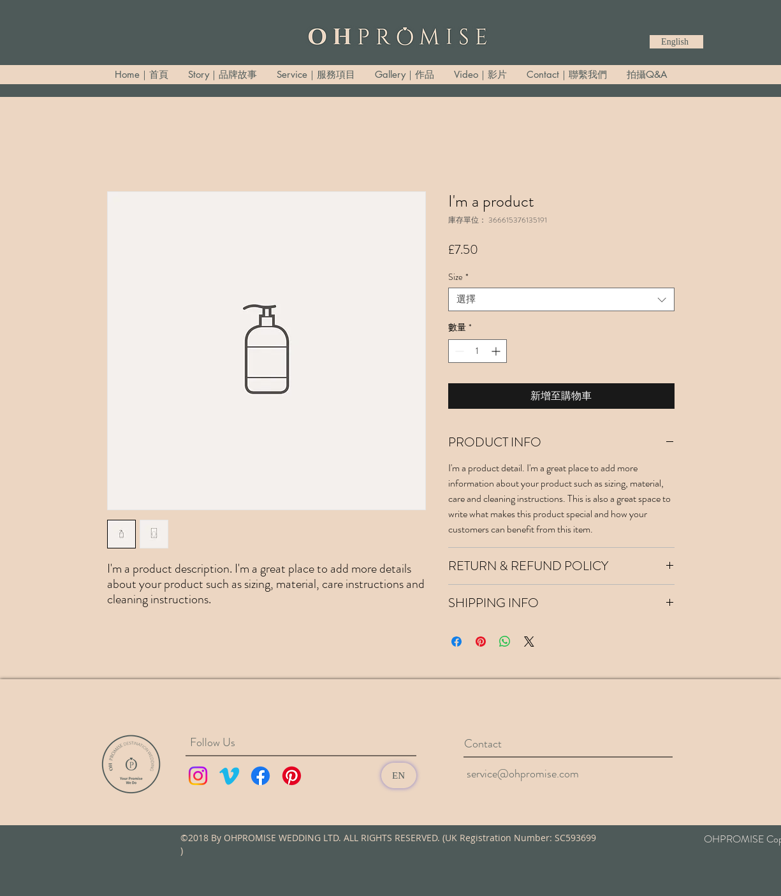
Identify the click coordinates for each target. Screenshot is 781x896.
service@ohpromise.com (523, 773)
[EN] (398, 775)
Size (458, 277)
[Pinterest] (291, 775)
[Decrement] (458, 351)
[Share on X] (529, 641)
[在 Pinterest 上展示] (480, 641)
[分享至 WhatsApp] (505, 641)
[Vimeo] (229, 775)
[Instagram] (198, 775)
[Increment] (497, 351)
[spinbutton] (477, 351)
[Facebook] (260, 775)
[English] (676, 41)
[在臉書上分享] (456, 641)
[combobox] (561, 299)
